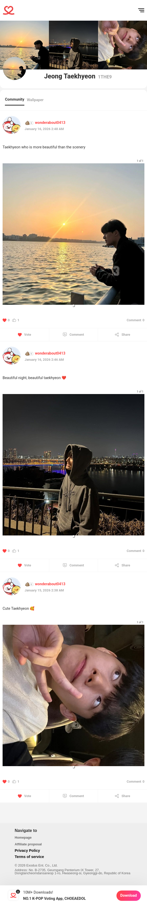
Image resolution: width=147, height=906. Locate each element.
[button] (73, 305)
